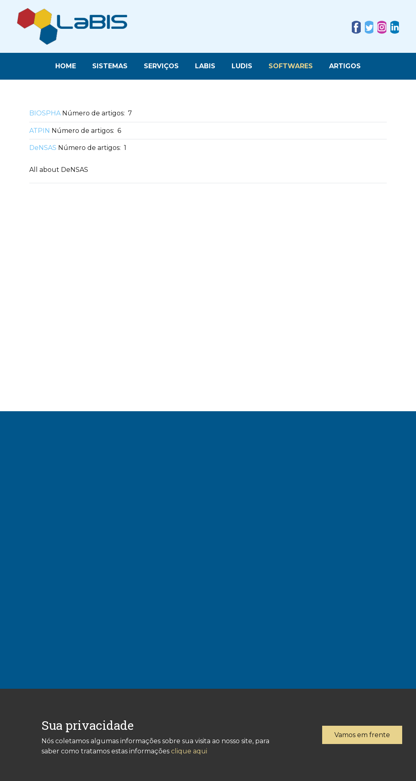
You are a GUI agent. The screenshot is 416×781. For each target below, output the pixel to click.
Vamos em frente (362, 735)
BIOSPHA (45, 113)
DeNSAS (42, 148)
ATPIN (39, 131)
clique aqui (189, 751)
